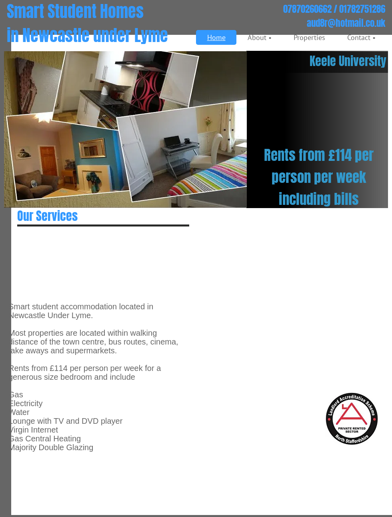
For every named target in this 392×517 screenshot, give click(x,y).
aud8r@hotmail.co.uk (346, 23)
